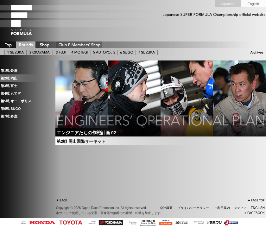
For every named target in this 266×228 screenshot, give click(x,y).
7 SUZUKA (147, 52)
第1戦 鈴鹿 (9, 71)
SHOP (44, 44)
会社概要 (166, 208)
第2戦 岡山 (9, 78)
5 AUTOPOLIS (104, 52)
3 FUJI (61, 52)
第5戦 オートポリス (16, 101)
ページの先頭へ (256, 201)
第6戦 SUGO (11, 109)
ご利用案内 (222, 208)
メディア (240, 208)
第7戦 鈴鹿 (9, 116)
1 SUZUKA (15, 52)
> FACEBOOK (254, 213)
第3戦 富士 (9, 86)
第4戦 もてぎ (11, 93)
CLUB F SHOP (79, 44)
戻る (62, 201)
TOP (8, 44)
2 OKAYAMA (39, 52)
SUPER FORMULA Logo (31, 20)
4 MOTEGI (80, 52)
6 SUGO (126, 52)
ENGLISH (258, 208)
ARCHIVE (256, 52)
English (253, 4)
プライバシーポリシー (193, 208)
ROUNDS (25, 44)
